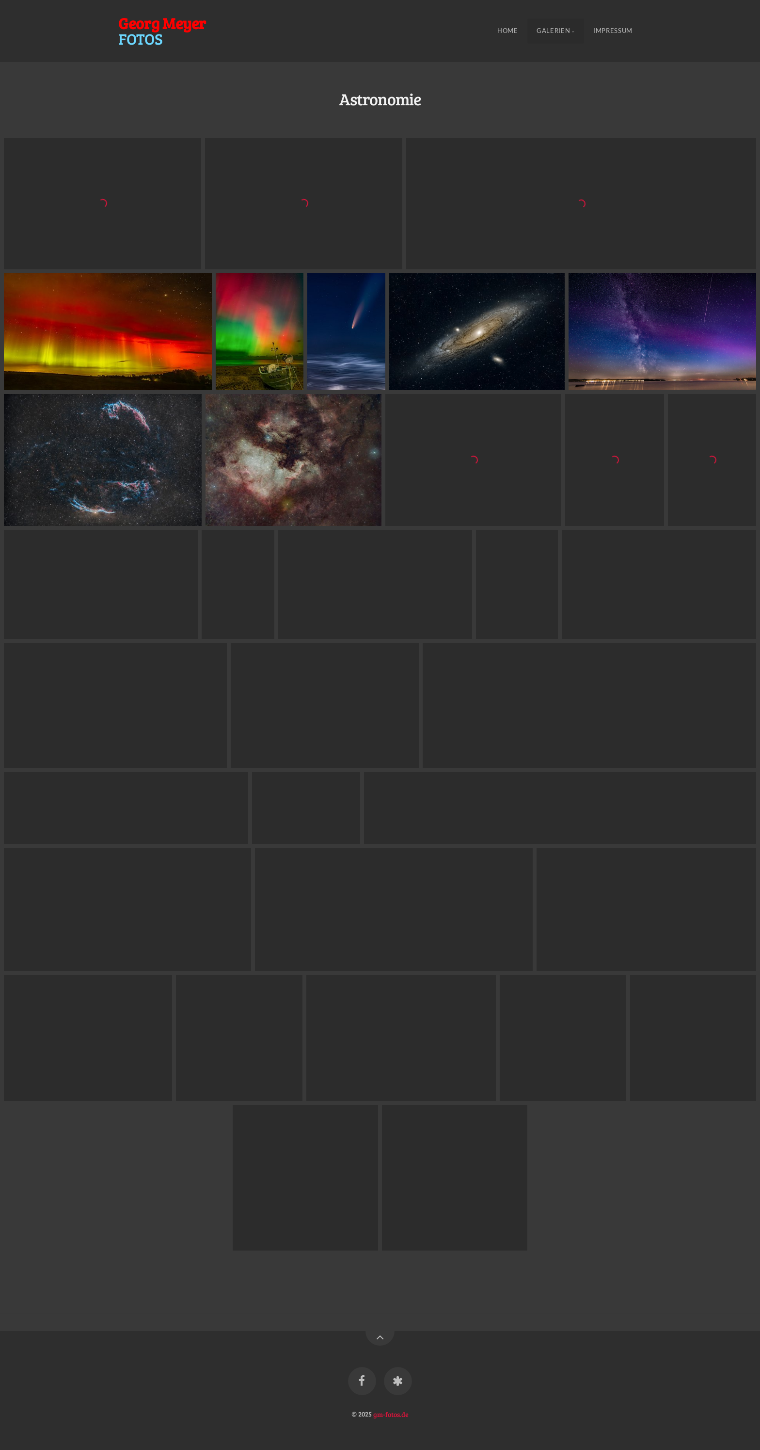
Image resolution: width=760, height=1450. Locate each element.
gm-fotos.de (391, 1413)
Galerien (553, 31)
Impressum (613, 31)
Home (507, 31)
